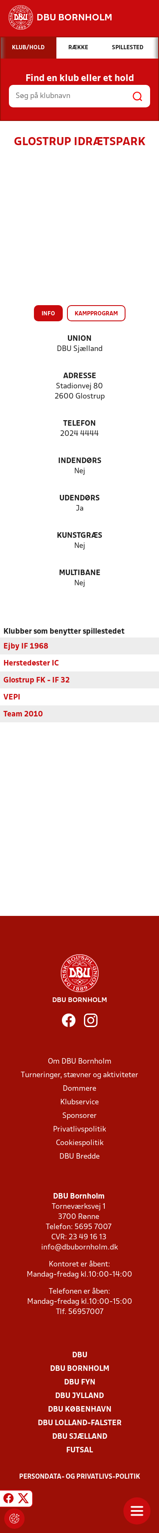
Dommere (79, 1088)
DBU (79, 1355)
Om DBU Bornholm (80, 1061)
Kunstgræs (79, 535)
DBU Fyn (79, 1382)
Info (48, 314)
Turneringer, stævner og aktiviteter (79, 1074)
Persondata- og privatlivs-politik (79, 1477)
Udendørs (79, 498)
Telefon (79, 423)
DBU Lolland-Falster (80, 1422)
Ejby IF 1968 (25, 646)
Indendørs (79, 461)
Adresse (79, 376)
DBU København (80, 1409)
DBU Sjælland (79, 1436)
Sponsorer (79, 1115)
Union (79, 339)
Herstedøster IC (31, 663)
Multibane (79, 573)
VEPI (11, 697)
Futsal (79, 1450)
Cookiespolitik (79, 1142)
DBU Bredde (79, 1156)
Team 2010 (23, 714)
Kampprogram (96, 314)
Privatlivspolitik (79, 1129)
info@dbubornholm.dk (79, 1247)
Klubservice (79, 1102)
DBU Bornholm (79, 1368)
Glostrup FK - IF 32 (36, 680)
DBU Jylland (79, 1395)
